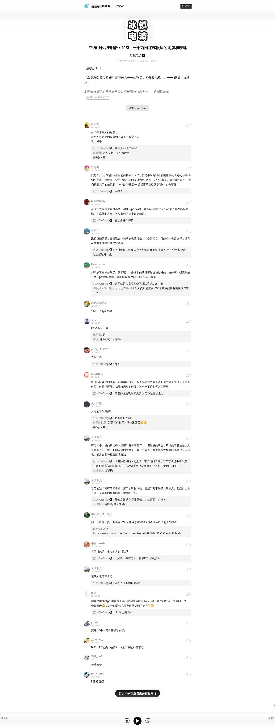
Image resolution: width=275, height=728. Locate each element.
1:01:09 (94, 681)
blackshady (98, 201)
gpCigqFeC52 (99, 349)
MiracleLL (97, 374)
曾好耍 (95, 167)
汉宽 (93, 593)
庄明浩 (95, 124)
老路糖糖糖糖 (99, 302)
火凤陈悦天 (97, 403)
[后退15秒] (127, 721)
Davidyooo (98, 264)
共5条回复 (100, 427)
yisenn (95, 622)
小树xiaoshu (98, 543)
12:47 (93, 647)
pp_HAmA (97, 673)
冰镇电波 (136, 55)
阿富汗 (95, 230)
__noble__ (97, 639)
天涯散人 (96, 437)
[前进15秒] (147, 721)
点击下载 (186, 6)
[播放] (137, 721)
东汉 (93, 320)
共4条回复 (100, 157)
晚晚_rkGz (97, 656)
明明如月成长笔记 (101, 514)
